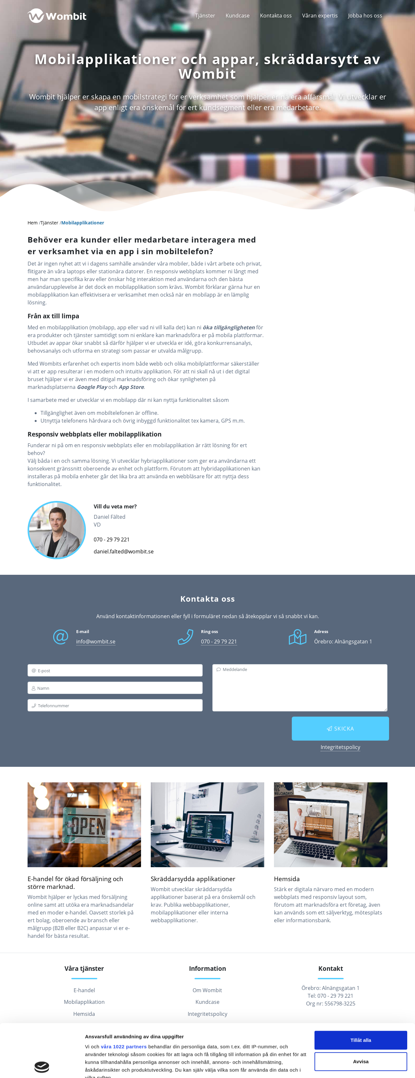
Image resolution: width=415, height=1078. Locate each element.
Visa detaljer (99, 1065)
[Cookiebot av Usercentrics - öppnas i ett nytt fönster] (42, 1065)
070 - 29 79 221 (112, 539)
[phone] (115, 705)
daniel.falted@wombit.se (124, 551)
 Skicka (340, 728)
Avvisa (361, 1008)
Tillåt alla (360, 987)
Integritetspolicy (340, 747)
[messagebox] (299, 687)
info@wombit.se (95, 641)
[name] (115, 688)
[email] (115, 670)
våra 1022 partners (124, 993)
